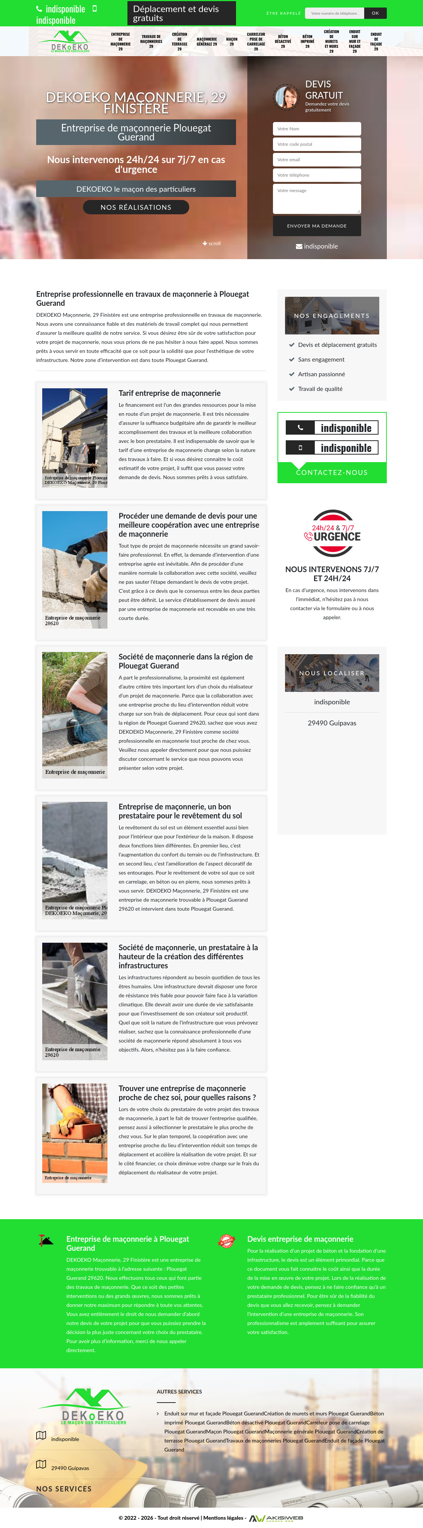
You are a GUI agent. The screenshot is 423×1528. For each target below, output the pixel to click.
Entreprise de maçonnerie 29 (120, 41)
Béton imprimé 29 (307, 41)
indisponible (60, 8)
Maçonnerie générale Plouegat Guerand (310, 1431)
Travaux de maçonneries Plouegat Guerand (275, 1440)
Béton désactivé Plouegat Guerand (266, 1422)
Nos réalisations (136, 207)
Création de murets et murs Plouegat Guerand (317, 1413)
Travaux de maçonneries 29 (151, 41)
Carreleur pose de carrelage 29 (256, 41)
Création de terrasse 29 (179, 41)
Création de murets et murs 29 (331, 41)
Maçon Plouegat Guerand (235, 1431)
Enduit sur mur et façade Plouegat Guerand (214, 1413)
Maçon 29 (232, 41)
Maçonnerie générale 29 (207, 41)
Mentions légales (223, 1517)
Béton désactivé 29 (283, 41)
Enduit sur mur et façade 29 (355, 41)
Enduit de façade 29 (376, 41)
